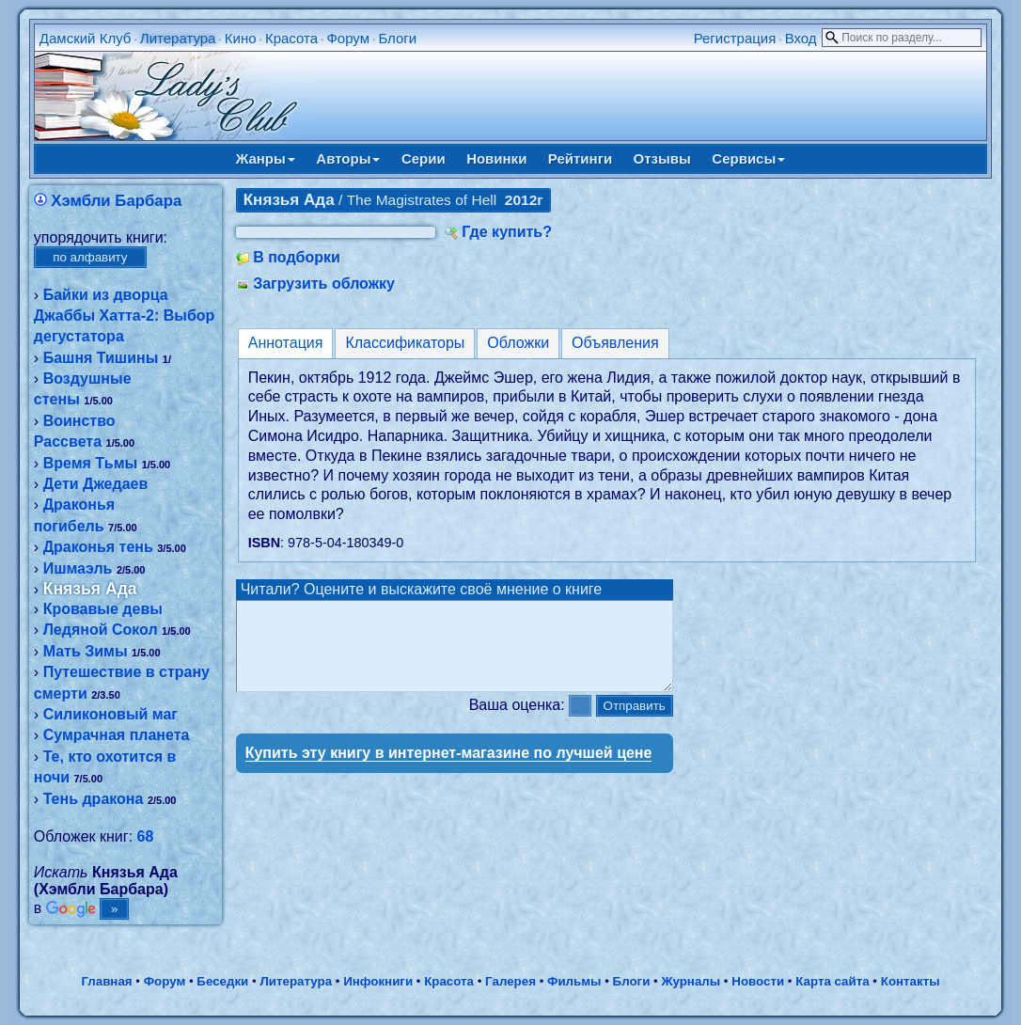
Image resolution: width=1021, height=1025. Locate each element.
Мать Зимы (85, 651)
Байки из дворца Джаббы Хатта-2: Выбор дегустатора (124, 316)
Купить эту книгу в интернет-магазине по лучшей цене (448, 770)
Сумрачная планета (116, 735)
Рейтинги (580, 158)
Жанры (265, 158)
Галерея (510, 981)
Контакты (910, 981)
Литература (178, 38)
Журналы (690, 981)
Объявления (615, 343)
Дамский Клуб (85, 38)
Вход (801, 38)
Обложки (518, 343)
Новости (757, 981)
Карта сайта (832, 981)
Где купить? (507, 232)
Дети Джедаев (96, 484)
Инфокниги (378, 981)
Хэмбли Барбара (116, 201)
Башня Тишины (101, 358)
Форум (347, 38)
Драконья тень (98, 547)
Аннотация (285, 343)
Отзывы (662, 158)
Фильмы (574, 981)
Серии (423, 158)
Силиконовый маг (110, 714)
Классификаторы (404, 343)
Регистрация (735, 38)
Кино (241, 38)
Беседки (222, 981)
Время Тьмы (90, 463)
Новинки (496, 158)
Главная (106, 981)
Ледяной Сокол (100, 630)
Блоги (397, 38)
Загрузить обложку (324, 284)
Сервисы (748, 158)
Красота (291, 38)
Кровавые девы (103, 609)
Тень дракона (93, 799)
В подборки (296, 257)
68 (145, 836)
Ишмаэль (78, 568)
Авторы (348, 158)
